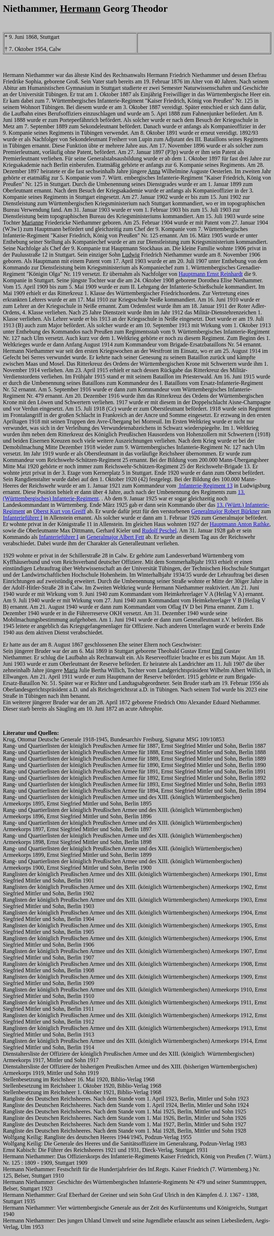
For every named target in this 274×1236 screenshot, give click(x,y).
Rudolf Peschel (159, 530)
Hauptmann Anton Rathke (239, 524)
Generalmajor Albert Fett (115, 537)
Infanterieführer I (22, 518)
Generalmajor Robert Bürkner (225, 511)
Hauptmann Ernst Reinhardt (211, 274)
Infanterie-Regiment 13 (205, 486)
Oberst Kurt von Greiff (59, 511)
